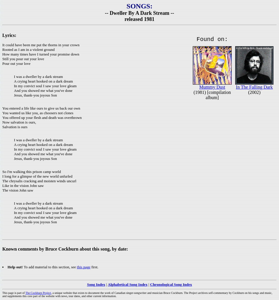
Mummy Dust (212, 88)
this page (84, 267)
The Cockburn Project (38, 292)
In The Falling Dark (254, 88)
